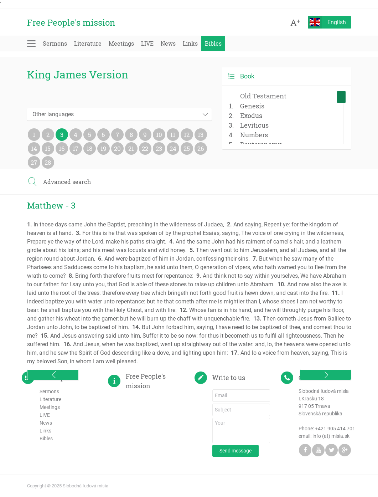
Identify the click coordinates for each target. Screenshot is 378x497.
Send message (235, 451)
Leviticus (254, 125)
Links (190, 43)
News (168, 43)
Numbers (254, 134)
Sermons (55, 43)
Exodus (251, 115)
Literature (88, 43)
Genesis (252, 106)
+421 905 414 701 (335, 428)
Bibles (213, 43)
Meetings (121, 43)
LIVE (147, 43)
